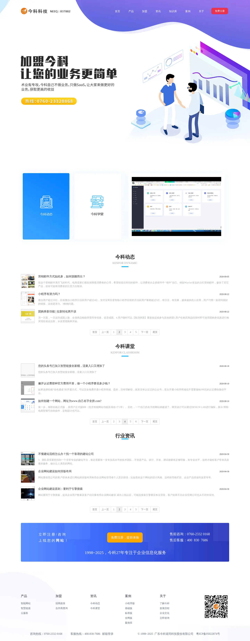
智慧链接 (26, 608)
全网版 (128, 618)
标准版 (128, 613)
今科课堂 (95, 608)
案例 (128, 596)
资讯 (93, 596)
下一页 (144, 332)
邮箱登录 (107, 633)
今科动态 (95, 603)
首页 (94, 332)
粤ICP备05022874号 (208, 633)
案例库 (128, 623)
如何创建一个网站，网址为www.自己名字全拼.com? (69, 400)
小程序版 (130, 603)
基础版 (128, 608)
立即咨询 (164, 618)
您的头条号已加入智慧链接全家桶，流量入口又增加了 (71, 365)
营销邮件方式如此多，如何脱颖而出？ (61, 276)
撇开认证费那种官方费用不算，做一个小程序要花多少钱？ (74, 383)
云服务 (24, 613)
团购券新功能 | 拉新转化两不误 (57, 311)
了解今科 (164, 603)
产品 (24, 596)
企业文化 (164, 613)
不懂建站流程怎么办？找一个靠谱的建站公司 (66, 453)
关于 (163, 596)
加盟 (59, 596)
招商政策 (60, 603)
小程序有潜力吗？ (49, 293)
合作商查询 (62, 608)
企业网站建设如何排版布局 (55, 471)
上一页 (105, 332)
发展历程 (164, 608)
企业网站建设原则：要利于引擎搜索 (60, 488)
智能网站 (26, 603)
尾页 (155, 332)
